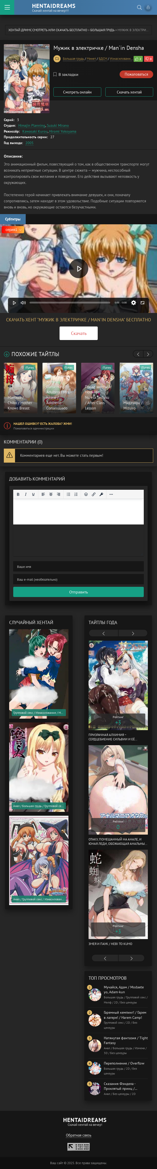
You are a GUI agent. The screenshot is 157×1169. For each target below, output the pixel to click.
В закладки (65, 74)
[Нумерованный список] (76, 494)
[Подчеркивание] (33, 494)
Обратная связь (78, 1135)
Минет (91, 58)
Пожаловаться (136, 74)
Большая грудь (102, 30)
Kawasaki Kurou (35, 131)
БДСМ (103, 58)
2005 (29, 143)
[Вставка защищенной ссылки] (101, 494)
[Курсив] (26, 494)
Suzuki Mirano (58, 125)
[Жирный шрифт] (18, 494)
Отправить (78, 591)
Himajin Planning (31, 125)
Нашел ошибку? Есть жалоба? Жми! (42, 424)
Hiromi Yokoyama (62, 131)
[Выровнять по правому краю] (58, 494)
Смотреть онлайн (77, 92)
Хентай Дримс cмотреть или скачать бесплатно (47, 30)
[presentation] (138, 354)
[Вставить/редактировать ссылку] (93, 494)
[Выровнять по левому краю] (43, 494)
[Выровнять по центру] (51, 494)
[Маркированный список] (68, 494)
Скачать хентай (129, 92)
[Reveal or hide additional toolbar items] (111, 494)
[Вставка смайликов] (86, 494)
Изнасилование (121, 58)
